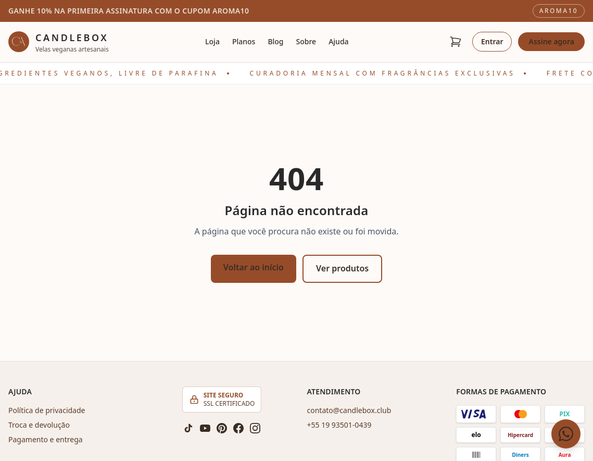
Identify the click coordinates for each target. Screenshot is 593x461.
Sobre (306, 41)
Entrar (492, 41)
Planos (243, 41)
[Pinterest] (222, 428)
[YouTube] (205, 428)
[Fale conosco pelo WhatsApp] (566, 433)
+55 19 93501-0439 (339, 425)
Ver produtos (342, 268)
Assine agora (551, 41)
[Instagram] (255, 428)
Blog (275, 41)
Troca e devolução (39, 425)
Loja (212, 41)
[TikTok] (188, 428)
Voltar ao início (253, 267)
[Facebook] (238, 428)
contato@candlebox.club (349, 410)
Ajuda (338, 41)
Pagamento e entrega (45, 439)
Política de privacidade (46, 410)
